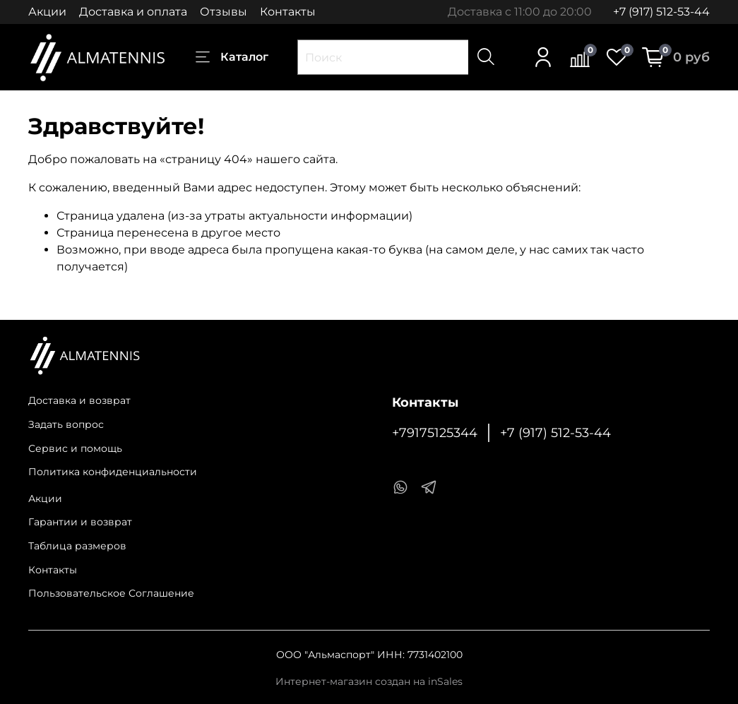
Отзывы (223, 11)
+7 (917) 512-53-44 (661, 11)
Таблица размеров (77, 545)
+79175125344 (434, 432)
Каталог (232, 57)
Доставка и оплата (133, 11)
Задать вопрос (66, 424)
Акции (47, 11)
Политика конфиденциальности (112, 471)
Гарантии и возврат (80, 521)
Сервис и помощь (75, 448)
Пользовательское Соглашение (111, 593)
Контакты (288, 11)
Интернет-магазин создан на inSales (369, 681)
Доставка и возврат (79, 400)
